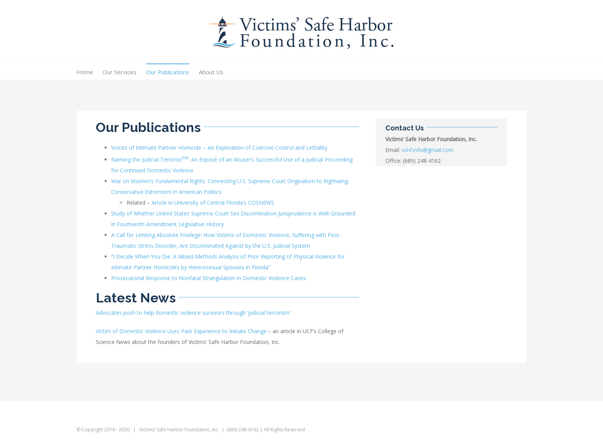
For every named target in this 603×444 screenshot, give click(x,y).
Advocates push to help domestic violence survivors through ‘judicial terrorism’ (193, 312)
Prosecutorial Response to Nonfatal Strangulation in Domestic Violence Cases (208, 278)
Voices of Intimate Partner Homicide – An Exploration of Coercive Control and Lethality (219, 147)
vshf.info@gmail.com (427, 150)
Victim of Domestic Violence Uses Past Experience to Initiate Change (181, 331)
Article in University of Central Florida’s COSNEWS (213, 202)
